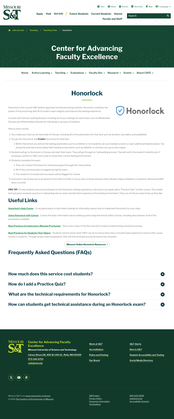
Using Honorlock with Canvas (23, 215)
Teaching (34, 30)
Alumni (118, 13)
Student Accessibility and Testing (147, 355)
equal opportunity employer (37, 396)
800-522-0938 (137, 396)
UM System (94, 396)
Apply (39, 13)
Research (115, 73)
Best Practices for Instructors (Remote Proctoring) (34, 226)
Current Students (101, 13)
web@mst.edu (136, 399)
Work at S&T (96, 344)
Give (101, 6)
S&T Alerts (135, 344)
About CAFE (145, 73)
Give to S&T (136, 349)
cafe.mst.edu (18, 30)
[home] (12, 12)
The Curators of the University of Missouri (35, 399)
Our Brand (94, 360)
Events (123, 6)
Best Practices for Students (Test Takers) (29, 233)
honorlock (67, 30)
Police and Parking (98, 355)
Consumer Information (99, 401)
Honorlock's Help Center (21, 208)
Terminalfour (95, 404)
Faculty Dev (97, 73)
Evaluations (79, 73)
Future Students (79, 13)
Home (24, 72)
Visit (48, 13)
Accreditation (96, 349)
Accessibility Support (139, 401)
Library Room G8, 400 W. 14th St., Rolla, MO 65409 (54, 355)
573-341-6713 (35, 359)
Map (149, 6)
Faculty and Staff (112, 19)
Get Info (58, 13)
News (112, 6)
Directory (137, 6)
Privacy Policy (95, 399)
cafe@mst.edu (35, 363)
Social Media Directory (141, 360)
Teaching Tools (50, 30)
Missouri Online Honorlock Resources (86, 244)
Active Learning (42, 73)
